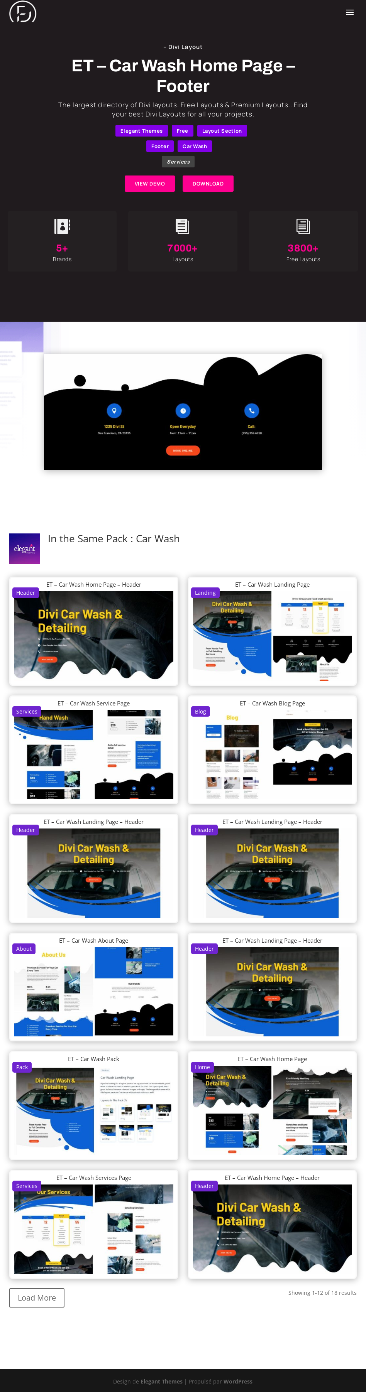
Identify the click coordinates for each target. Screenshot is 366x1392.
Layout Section (222, 130)
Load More (37, 1297)
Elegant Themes (141, 130)
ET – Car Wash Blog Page (272, 703)
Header (25, 592)
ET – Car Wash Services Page (93, 1177)
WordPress (238, 1381)
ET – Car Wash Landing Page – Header (94, 821)
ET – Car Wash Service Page (94, 703)
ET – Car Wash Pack (93, 1059)
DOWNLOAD (208, 183)
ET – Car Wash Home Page (272, 1059)
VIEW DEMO (150, 183)
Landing (205, 592)
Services (178, 161)
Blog (200, 711)
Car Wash (195, 146)
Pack (22, 1067)
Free (182, 130)
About (24, 948)
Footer (160, 146)
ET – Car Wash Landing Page (272, 584)
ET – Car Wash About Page (93, 940)
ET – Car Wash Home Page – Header (93, 584)
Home (202, 1067)
